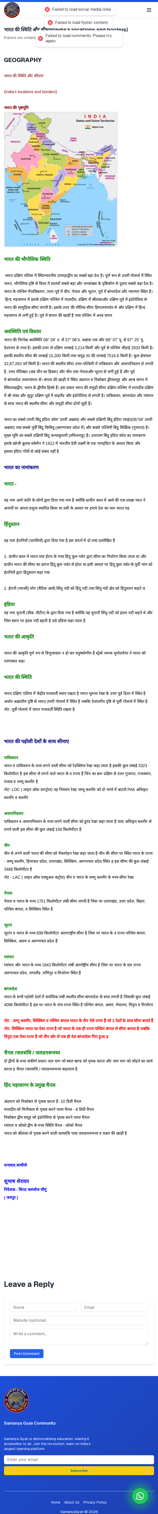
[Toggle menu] (149, 10)
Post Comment (27, 1354)
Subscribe (79, 1471)
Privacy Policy (95, 1502)
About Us (71, 1502)
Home (55, 1502)
